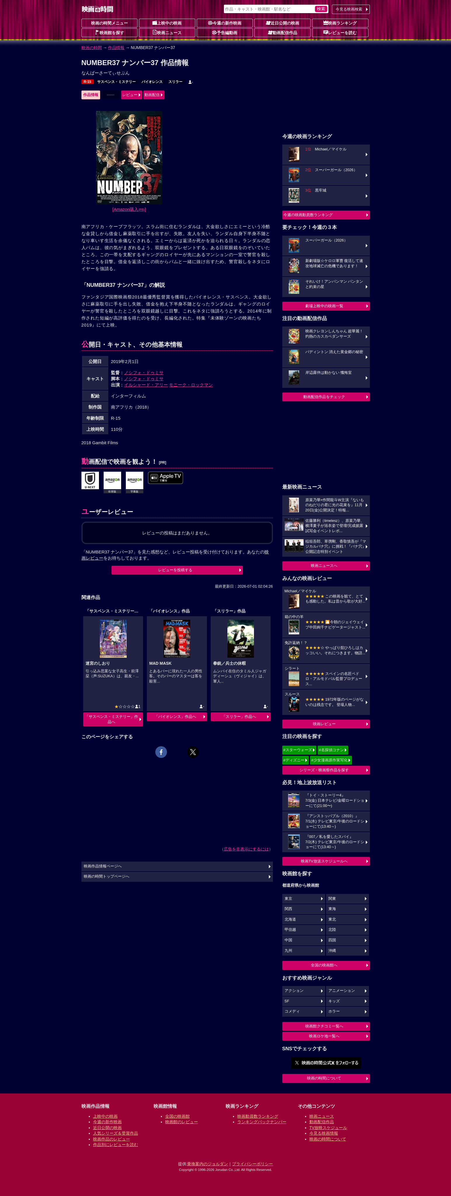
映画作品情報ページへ (103, 866)
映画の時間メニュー (109, 23)
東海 (332, 909)
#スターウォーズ (297, 750)
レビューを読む (340, 32)
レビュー (129, 95)
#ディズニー (293, 760)
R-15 (87, 82)
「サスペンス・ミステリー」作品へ (111, 719)
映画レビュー (324, 724)
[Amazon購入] (129, 209)
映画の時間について (324, 1078)
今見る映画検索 (349, 9)
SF (287, 1001)
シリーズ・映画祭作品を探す (324, 770)
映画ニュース (167, 32)
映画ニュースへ (324, 565)
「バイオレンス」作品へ (175, 716)
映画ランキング (340, 22)
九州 (288, 951)
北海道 (290, 919)
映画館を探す (109, 32)
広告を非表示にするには (246, 849)
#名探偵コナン (331, 750)
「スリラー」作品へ (239, 716)
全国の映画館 (177, 1116)
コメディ (292, 1011)
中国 (288, 940)
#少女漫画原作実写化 (329, 760)
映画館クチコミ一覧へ (324, 1026)
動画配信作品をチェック (324, 397)
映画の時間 (91, 47)
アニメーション (341, 991)
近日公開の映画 (282, 22)
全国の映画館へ (324, 965)
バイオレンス (152, 82)
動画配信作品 (282, 32)
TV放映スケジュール (328, 1127)
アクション (294, 991)
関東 (332, 899)
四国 (332, 940)
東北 (332, 919)
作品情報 (116, 47)
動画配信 (152, 95)
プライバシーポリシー (252, 1164)
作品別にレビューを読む (115, 1144)
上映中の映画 (167, 22)
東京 (288, 899)
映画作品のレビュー (111, 1139)
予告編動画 (224, 32)
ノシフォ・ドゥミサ (143, 372)
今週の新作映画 (224, 22)
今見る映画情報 (323, 1133)
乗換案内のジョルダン (207, 1164)
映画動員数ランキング (257, 1116)
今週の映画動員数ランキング (308, 215)
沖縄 (332, 951)
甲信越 (290, 930)
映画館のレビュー (181, 1121)
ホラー (334, 1011)
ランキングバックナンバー (261, 1121)
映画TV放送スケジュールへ (324, 861)
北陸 (332, 930)
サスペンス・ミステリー (116, 82)
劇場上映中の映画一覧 (324, 306)
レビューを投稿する (175, 570)
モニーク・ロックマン (191, 384)
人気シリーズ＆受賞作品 (115, 1133)
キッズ (334, 1001)
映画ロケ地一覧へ (324, 1036)
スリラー (175, 82)
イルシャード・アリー (146, 384)
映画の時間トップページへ (106, 876)
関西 (288, 909)
